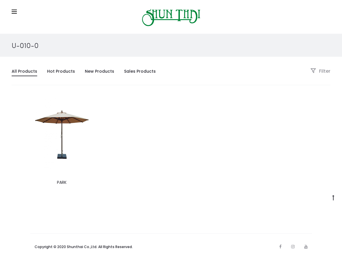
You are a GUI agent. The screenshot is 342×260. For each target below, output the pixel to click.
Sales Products (140, 71)
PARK (62, 182)
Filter (320, 71)
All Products (24, 71)
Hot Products (61, 71)
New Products (99, 71)
